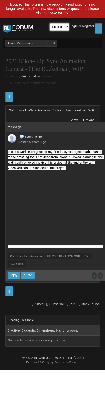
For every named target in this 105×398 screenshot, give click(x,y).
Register (88, 26)
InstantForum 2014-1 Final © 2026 (59, 357)
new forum (59, 13)
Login (74, 26)
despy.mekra (30, 76)
